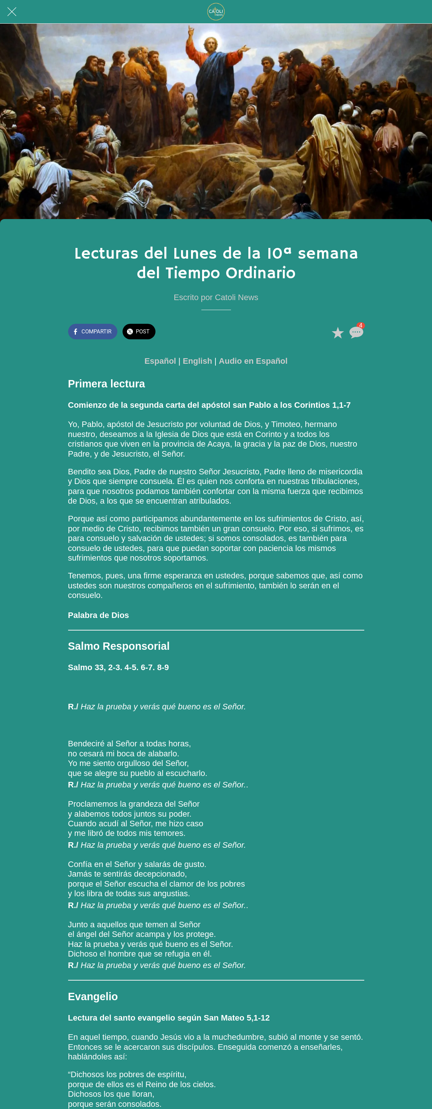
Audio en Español (253, 361)
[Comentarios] (355, 332)
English (197, 361)
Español (160, 361)
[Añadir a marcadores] (337, 332)
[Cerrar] (11, 11)
